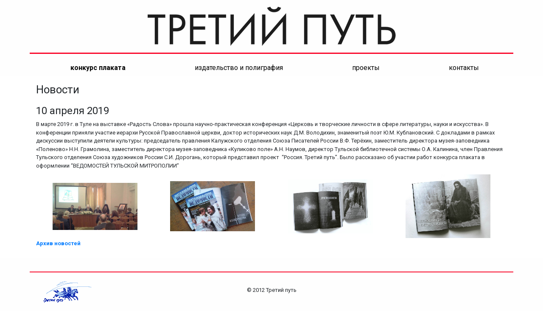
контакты (464, 68)
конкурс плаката (98, 68)
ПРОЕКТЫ (366, 68)
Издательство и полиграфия (239, 68)
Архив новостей (58, 243)
